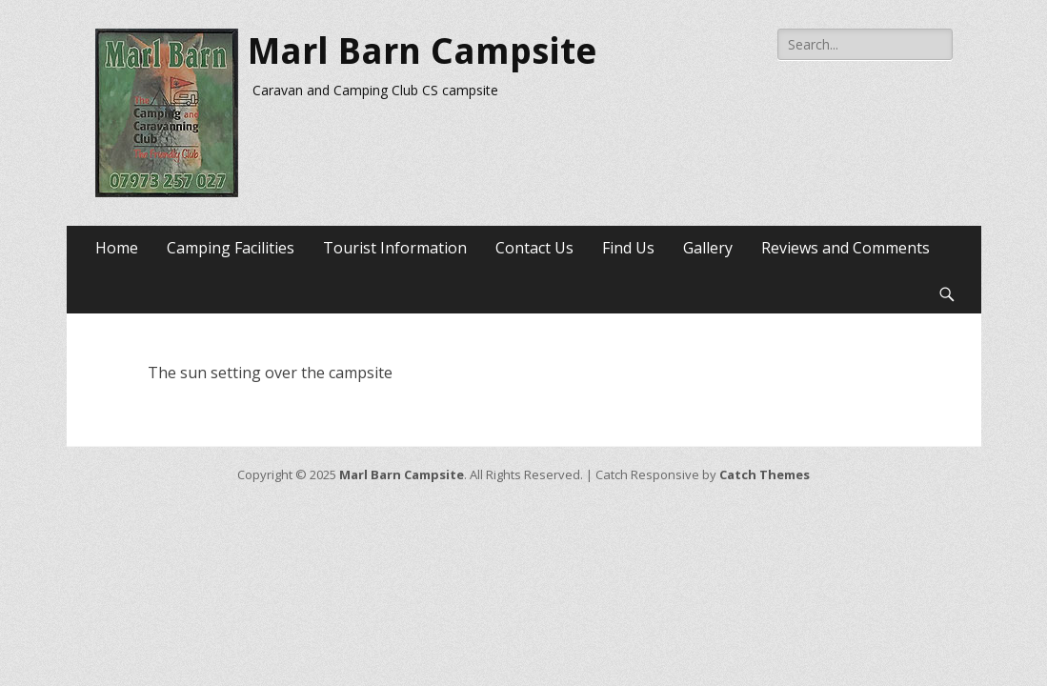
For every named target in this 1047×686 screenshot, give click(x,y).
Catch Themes (764, 474)
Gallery (708, 247)
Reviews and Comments (845, 247)
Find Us (628, 247)
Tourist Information (395, 247)
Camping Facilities (230, 247)
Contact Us (534, 247)
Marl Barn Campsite (422, 51)
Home (116, 247)
